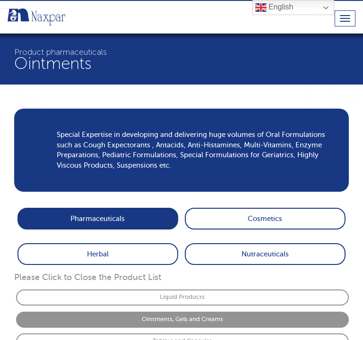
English (274, 7)
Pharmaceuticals (97, 218)
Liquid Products (182, 297)
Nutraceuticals (265, 254)
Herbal (98, 254)
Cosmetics (265, 218)
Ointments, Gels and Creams (182, 319)
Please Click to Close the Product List (87, 277)
